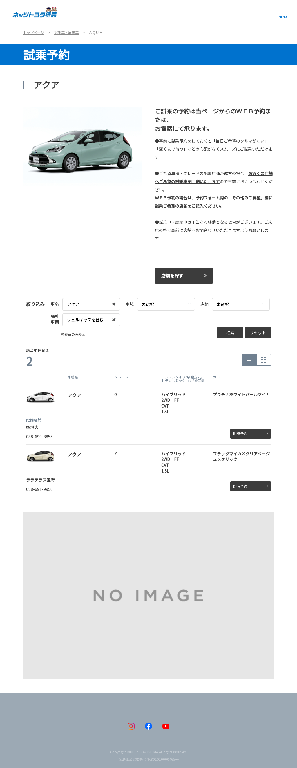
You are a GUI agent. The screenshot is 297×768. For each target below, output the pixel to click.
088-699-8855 (39, 436)
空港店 (32, 427)
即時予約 (250, 433)
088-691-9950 (39, 489)
